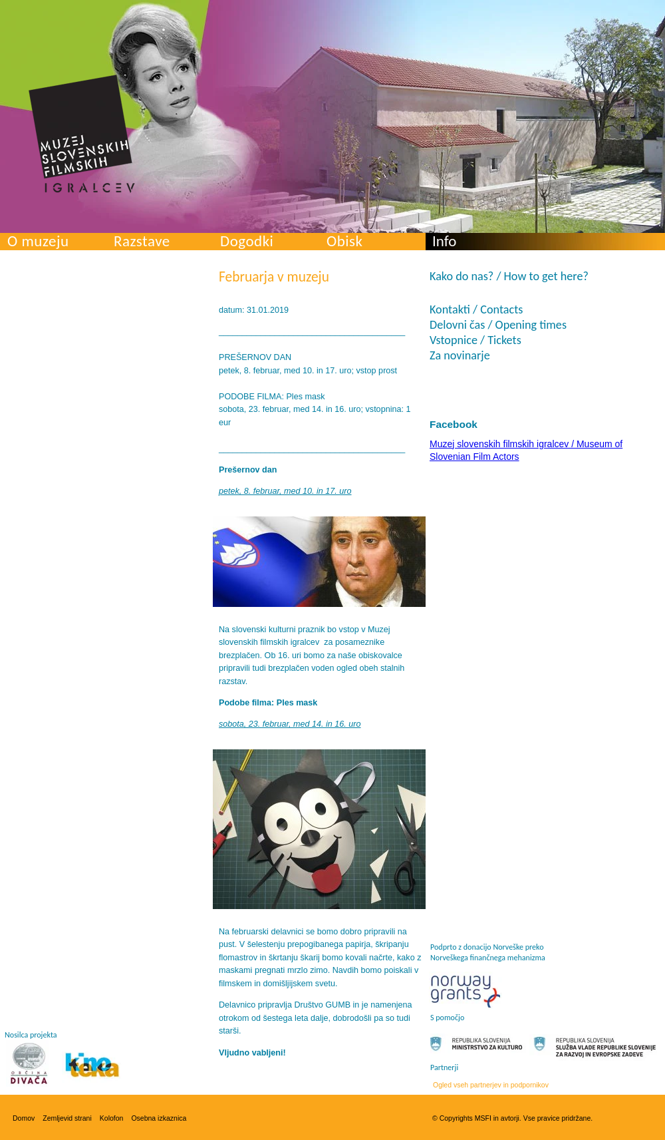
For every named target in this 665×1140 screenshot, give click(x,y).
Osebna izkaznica (158, 1118)
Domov (24, 1118)
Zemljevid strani (67, 1118)
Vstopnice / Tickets (475, 340)
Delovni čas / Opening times (498, 324)
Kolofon (112, 1118)
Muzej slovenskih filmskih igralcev (82, 134)
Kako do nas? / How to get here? (509, 276)
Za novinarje (460, 355)
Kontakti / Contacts (476, 309)
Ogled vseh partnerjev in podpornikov (491, 1085)
